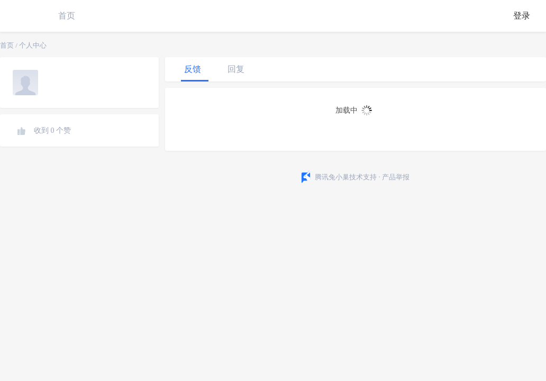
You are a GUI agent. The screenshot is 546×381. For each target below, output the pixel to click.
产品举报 (396, 177)
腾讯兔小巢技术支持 (346, 177)
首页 (66, 15)
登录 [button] (521, 15)
